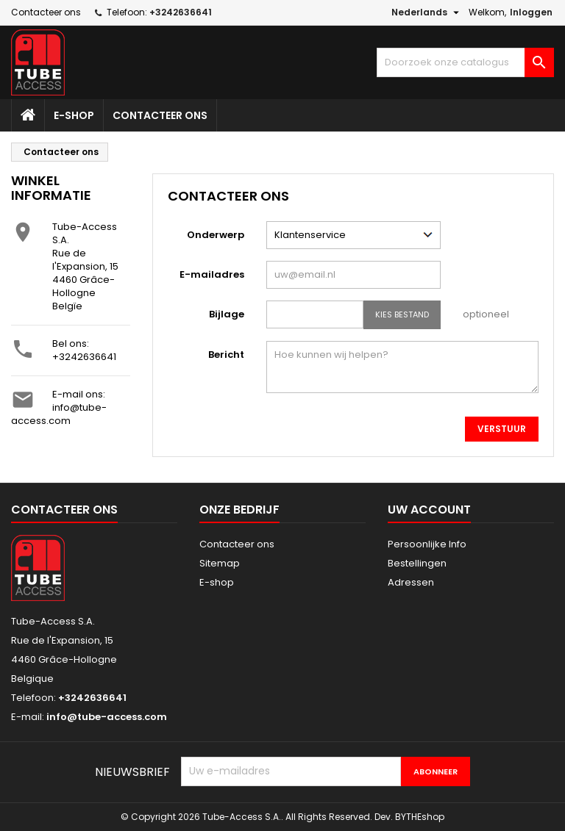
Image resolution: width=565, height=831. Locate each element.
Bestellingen (417, 563)
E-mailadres (212, 274)
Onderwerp (215, 235)
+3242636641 (84, 357)
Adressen (411, 582)
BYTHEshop (419, 816)
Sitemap (219, 563)
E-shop (74, 115)
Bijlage (226, 314)
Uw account (429, 509)
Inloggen (531, 12)
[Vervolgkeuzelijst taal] (427, 12)
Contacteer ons (46, 12)
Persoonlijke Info (427, 544)
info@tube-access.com (59, 414)
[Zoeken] (465, 62)
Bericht (226, 354)
